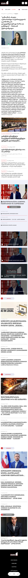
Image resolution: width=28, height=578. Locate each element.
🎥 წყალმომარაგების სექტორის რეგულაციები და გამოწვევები (13, 202)
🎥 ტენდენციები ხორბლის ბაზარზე (8, 225)
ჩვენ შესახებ (14, 560)
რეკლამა (14, 566)
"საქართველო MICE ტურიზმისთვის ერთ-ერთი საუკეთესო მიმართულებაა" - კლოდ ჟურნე (12, 496)
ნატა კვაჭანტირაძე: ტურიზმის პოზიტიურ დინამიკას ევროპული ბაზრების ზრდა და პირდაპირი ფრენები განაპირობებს (12, 175)
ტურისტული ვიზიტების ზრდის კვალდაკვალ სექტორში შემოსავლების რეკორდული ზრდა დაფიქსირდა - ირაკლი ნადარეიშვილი (13, 164)
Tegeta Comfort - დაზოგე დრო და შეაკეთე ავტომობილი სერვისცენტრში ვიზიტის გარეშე (14, 350)
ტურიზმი (4, 160)
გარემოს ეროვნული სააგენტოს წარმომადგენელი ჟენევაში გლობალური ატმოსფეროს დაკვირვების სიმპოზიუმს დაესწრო (13, 138)
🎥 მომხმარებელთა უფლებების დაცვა (9, 213)
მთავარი (3, 13)
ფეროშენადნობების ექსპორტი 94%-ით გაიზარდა (13, 151)
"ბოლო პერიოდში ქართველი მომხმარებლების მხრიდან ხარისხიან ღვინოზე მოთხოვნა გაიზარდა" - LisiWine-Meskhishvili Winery (14, 362)
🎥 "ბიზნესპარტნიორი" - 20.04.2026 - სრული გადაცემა (13, 219)
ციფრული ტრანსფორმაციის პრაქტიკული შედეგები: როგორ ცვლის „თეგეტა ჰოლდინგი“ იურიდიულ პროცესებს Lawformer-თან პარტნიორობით (13, 323)
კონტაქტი (14, 563)
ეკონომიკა (10, 13)
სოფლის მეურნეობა (6, 133)
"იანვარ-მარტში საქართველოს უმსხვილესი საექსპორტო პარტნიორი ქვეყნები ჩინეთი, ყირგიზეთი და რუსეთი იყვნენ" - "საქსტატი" (13, 436)
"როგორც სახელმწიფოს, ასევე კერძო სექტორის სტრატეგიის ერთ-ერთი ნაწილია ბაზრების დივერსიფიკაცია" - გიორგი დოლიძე (14, 541)
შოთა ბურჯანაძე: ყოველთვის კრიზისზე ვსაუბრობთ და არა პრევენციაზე (11, 508)
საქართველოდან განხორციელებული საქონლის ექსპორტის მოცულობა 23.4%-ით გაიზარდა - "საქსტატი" (14, 424)
